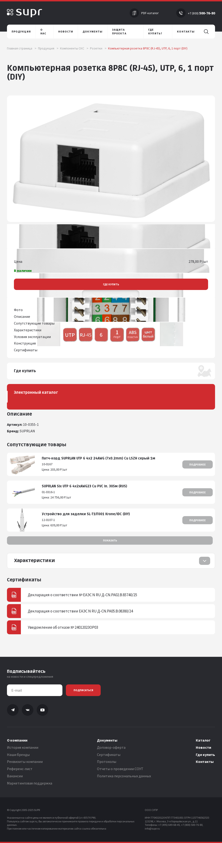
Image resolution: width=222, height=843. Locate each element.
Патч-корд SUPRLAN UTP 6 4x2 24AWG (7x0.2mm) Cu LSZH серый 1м (98, 458)
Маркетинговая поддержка (29, 783)
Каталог (203, 740)
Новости (203, 747)
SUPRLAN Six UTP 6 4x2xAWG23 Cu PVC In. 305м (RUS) (84, 486)
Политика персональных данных (124, 776)
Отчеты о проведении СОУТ (120, 768)
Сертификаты (108, 754)
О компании (17, 740)
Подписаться (83, 690)
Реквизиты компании (25, 761)
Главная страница (21, 48)
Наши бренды (18, 754)
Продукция (48, 48)
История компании (22, 747)
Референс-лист (19, 768)
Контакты (205, 761)
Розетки (98, 48)
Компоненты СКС (74, 48)
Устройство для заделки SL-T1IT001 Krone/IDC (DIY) (86, 514)
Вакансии (15, 776)
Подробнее (197, 464)
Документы (107, 740)
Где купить (111, 284)
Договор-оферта (111, 747)
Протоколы (106, 761)
